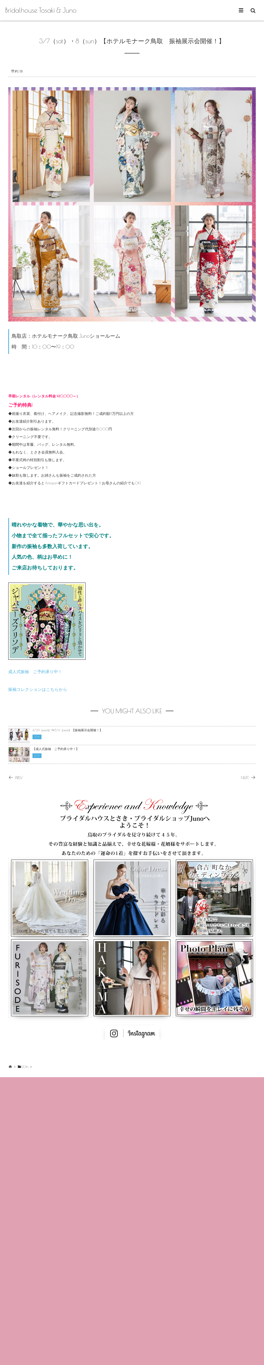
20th (37, 736)
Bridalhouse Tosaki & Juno (41, 10)
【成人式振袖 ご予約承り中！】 (55, 749)
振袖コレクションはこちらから (37, 689)
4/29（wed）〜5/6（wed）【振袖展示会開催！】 (67, 730)
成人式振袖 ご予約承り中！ (35, 672)
